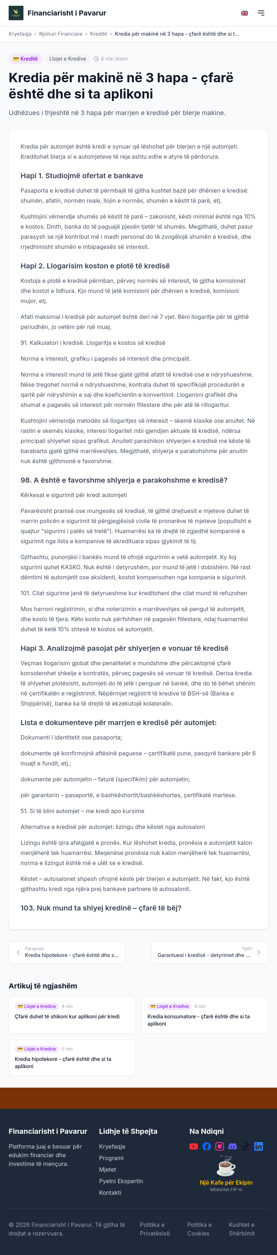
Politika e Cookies (199, 1229)
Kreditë (98, 34)
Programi (111, 1158)
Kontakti (110, 1192)
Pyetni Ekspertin (121, 1181)
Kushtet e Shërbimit (242, 1229)
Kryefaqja (20, 34)
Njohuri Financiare (61, 34)
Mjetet (107, 1169)
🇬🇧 (244, 13)
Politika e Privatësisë (155, 1229)
